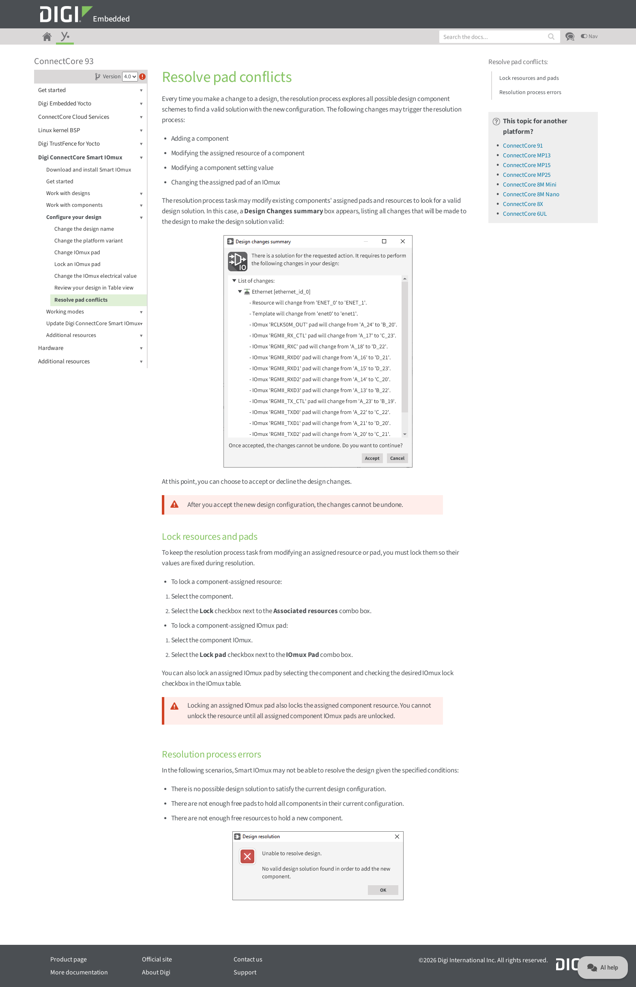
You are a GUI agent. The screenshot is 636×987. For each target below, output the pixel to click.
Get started (90, 90)
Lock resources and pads (529, 78)
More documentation (79, 972)
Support (245, 972)
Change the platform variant (88, 241)
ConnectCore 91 (523, 146)
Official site (157, 959)
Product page (68, 959)
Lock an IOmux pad (77, 264)
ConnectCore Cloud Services (90, 117)
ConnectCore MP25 (526, 175)
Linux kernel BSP (90, 130)
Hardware (90, 348)
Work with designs (94, 194)
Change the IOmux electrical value (95, 276)
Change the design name (84, 229)
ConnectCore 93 (64, 61)
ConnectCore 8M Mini (529, 184)
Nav (589, 36)
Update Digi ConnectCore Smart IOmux (94, 324)
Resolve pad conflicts (80, 300)
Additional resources (94, 335)
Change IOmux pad (77, 253)
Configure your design (94, 217)
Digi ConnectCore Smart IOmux (90, 157)
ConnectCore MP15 (526, 165)
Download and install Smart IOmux (88, 170)
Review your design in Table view (93, 288)
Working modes (94, 312)
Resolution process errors (530, 92)
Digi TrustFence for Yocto (90, 144)
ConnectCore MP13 (526, 155)
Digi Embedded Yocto (90, 104)
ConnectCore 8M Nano (531, 194)
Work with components (94, 205)
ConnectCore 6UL (525, 214)
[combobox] (499, 37)
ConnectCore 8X (523, 204)
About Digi (156, 972)
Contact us (248, 959)
